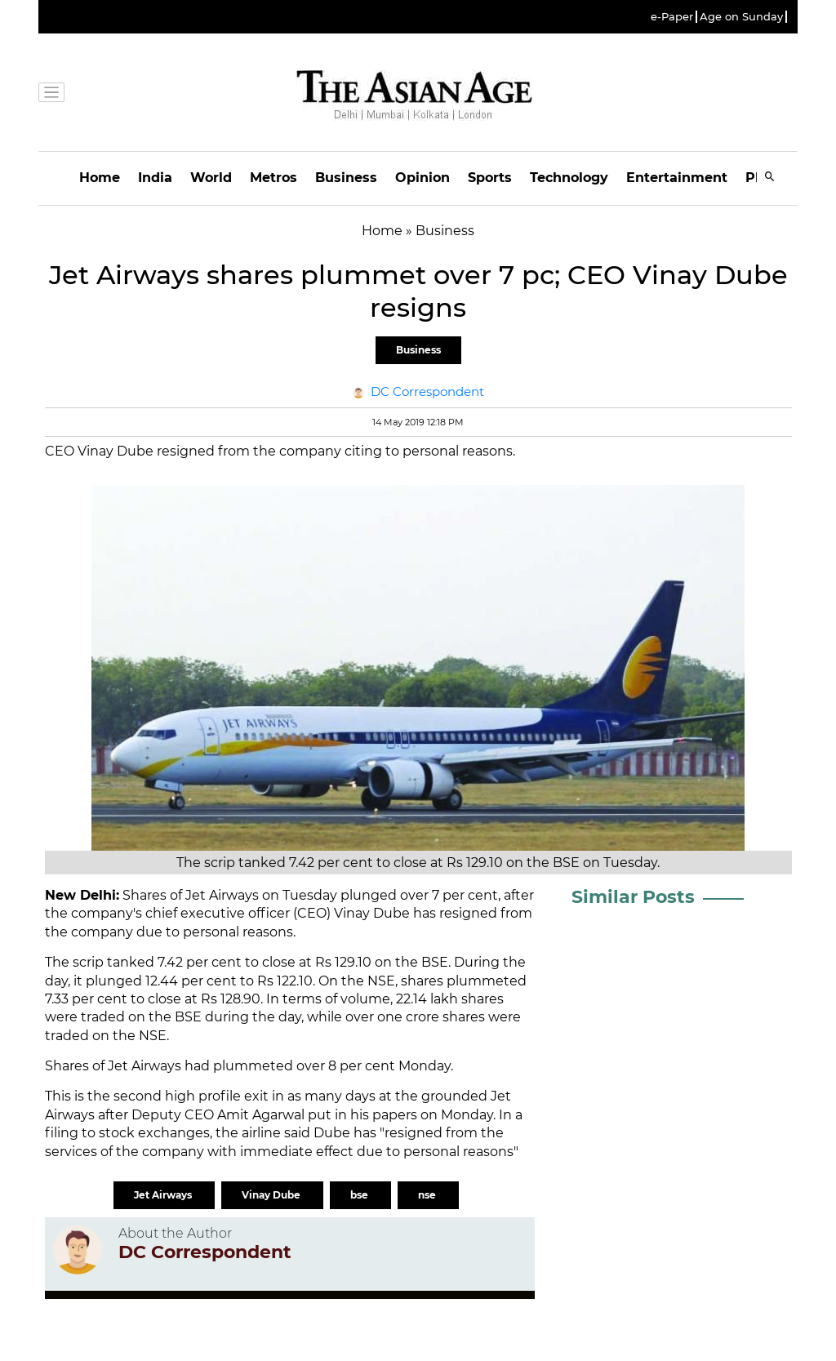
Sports (490, 177)
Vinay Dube (272, 1195)
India (155, 177)
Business (346, 177)
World (211, 177)
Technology (569, 177)
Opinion (422, 177)
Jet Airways (164, 1195)
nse (428, 1195)
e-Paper (672, 17)
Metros (273, 177)
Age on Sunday (741, 17)
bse (360, 1195)
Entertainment (676, 177)
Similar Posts (633, 897)
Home (99, 177)
